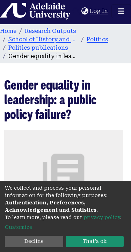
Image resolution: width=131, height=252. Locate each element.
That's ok (95, 241)
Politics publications (38, 47)
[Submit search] (76, 11)
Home (8, 31)
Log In (99, 11)
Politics (97, 39)
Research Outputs (50, 31)
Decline (34, 241)
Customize (18, 227)
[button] (84, 11)
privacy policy (101, 217)
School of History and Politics (43, 39)
